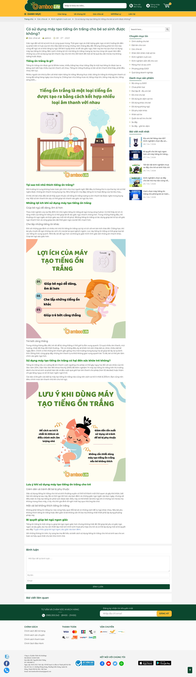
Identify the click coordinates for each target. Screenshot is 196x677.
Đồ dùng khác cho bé (141, 103)
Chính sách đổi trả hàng (34, 631)
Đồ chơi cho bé (138, 95)
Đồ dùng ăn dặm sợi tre (142, 99)
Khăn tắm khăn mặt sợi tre (143, 53)
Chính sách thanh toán (34, 639)
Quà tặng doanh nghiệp (142, 72)
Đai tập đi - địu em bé (141, 91)
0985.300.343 (50, 615)
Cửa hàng (62, 14)
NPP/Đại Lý (116, 14)
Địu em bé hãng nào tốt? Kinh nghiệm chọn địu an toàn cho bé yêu (154, 141)
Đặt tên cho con (139, 45)
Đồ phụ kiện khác (139, 110)
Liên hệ (132, 14)
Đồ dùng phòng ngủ (141, 107)
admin (48, 38)
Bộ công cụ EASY (139, 83)
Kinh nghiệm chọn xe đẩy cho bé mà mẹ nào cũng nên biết (156, 180)
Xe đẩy (134, 122)
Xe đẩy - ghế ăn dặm (141, 126)
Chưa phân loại (138, 87)
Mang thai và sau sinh (141, 65)
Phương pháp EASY (140, 69)
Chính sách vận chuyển (34, 635)
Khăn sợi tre (137, 114)
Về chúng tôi (79, 14)
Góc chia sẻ (98, 14)
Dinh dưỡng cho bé (140, 41)
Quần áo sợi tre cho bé (141, 118)
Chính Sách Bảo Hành (34, 643)
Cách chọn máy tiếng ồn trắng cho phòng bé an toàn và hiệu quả (155, 194)
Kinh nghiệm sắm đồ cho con (145, 61)
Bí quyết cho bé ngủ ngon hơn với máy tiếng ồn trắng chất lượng (155, 154)
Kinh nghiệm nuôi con (141, 57)
